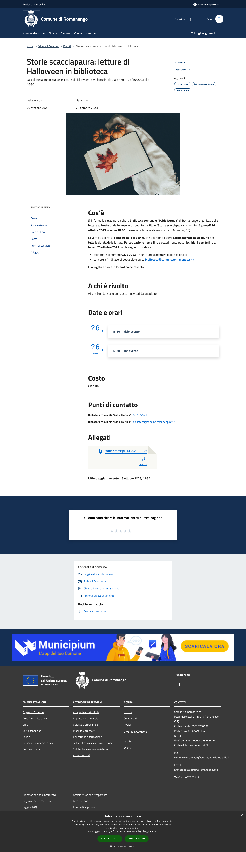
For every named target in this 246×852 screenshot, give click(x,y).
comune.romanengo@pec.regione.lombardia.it (202, 757)
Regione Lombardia (34, 4)
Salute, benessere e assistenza (91, 749)
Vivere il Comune (48, 46)
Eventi (67, 46)
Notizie (128, 712)
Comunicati (130, 718)
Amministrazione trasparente (90, 795)
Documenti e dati (32, 749)
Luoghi (128, 741)
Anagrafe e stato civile (86, 712)
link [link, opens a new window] (156, 831)
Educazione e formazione (87, 737)
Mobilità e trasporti (84, 731)
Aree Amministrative (35, 718)
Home (30, 46)
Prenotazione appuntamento (39, 795)
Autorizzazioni (81, 755)
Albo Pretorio (80, 801)
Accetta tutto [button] (109, 838)
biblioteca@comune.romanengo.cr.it (169, 259)
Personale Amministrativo (38, 743)
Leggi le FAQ (30, 807)
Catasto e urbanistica (85, 724)
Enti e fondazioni (32, 731)
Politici (26, 737)
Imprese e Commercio (85, 718)
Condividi (182, 63)
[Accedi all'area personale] (206, 5)
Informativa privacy (84, 807)
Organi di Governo (33, 712)
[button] (123, 846)
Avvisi (127, 724)
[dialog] (123, 831)
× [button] (242, 815)
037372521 (140, 415)
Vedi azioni (183, 70)
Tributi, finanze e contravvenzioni (92, 743)
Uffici (26, 724)
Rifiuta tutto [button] (137, 838)
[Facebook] (189, 19)
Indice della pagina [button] (40, 207)
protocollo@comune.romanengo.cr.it (196, 770)
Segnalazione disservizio (37, 801)
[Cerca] (219, 19)
